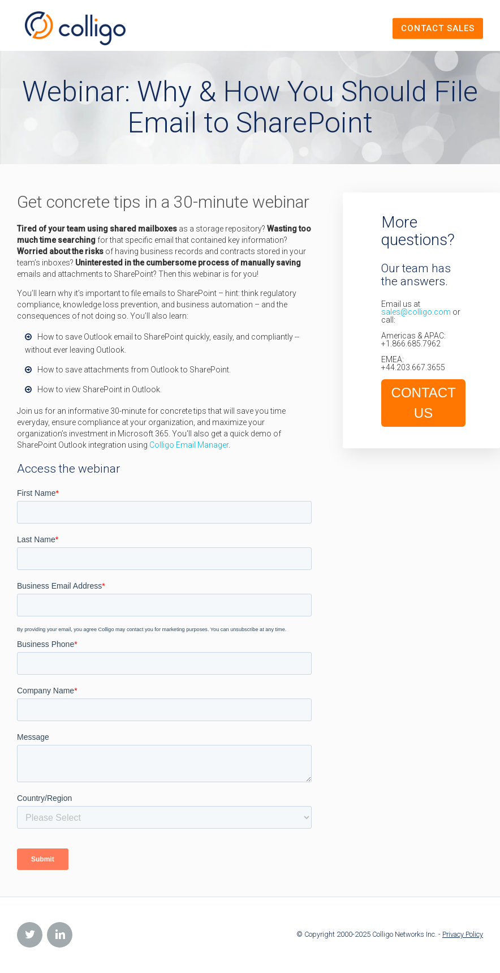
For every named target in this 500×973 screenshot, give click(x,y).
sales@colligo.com (416, 311)
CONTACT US (423, 403)
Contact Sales (438, 28)
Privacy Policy (462, 934)
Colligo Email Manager (189, 444)
